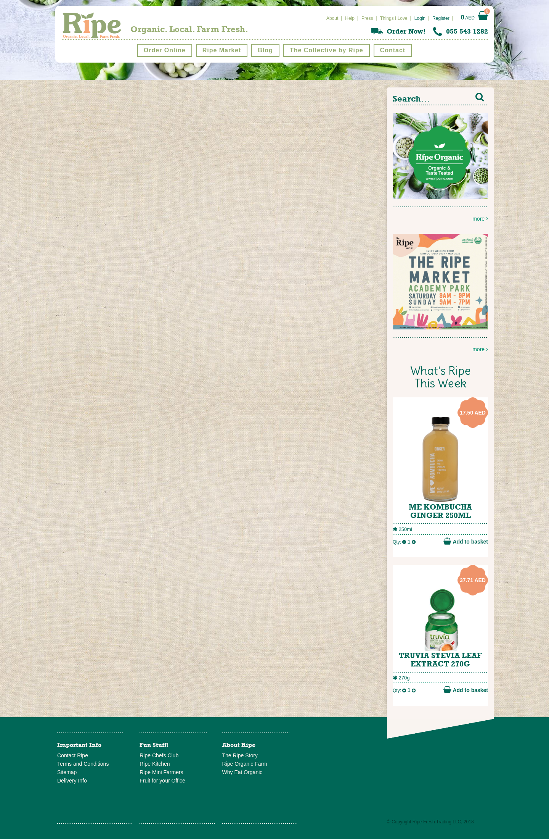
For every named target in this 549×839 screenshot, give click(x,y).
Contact (393, 50)
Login (419, 18)
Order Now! (406, 31)
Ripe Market (221, 50)
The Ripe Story (240, 755)
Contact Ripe (72, 755)
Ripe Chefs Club (159, 755)
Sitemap (67, 772)
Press (367, 18)
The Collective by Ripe (326, 50)
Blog (265, 50)
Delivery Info (72, 781)
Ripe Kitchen (155, 764)
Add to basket (465, 541)
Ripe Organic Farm (244, 764)
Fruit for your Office (162, 781)
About (332, 18)
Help (350, 18)
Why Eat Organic (242, 772)
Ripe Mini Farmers (161, 772)
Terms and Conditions (83, 764)
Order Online (165, 50)
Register (440, 18)
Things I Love (394, 18)
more (440, 167)
